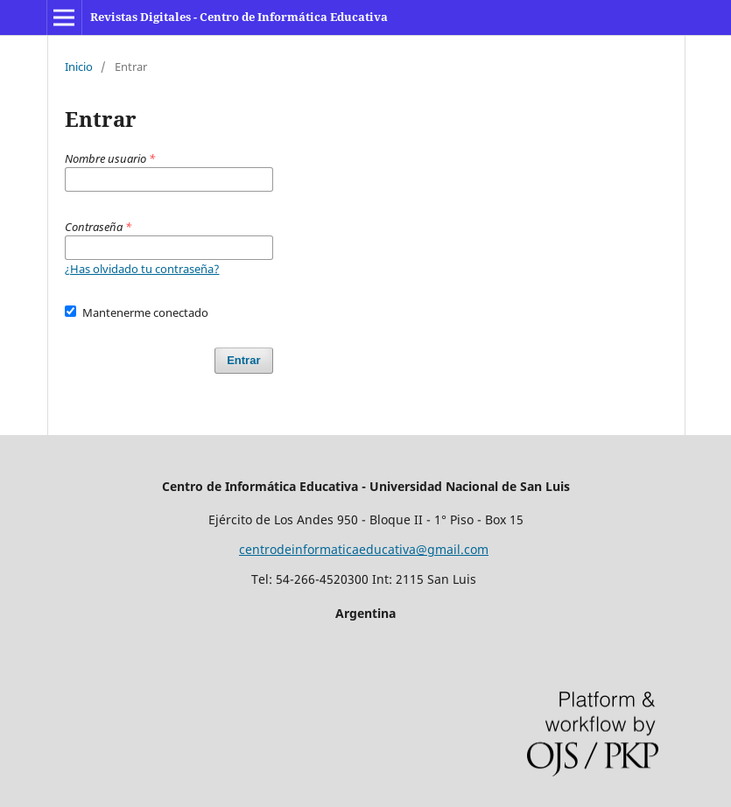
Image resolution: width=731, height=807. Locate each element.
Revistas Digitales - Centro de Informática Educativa (239, 17)
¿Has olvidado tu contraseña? (142, 269)
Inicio (79, 66)
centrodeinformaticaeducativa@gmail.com (364, 549)
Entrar (243, 360)
